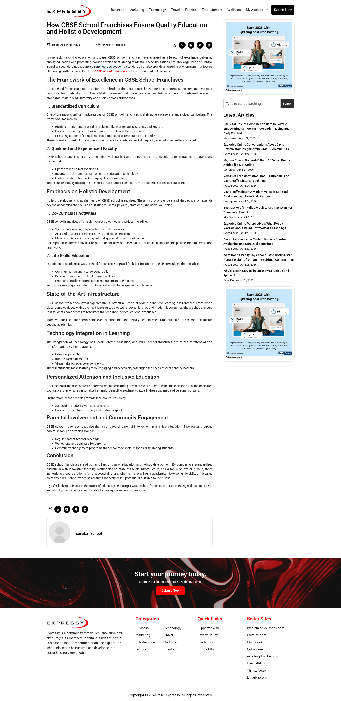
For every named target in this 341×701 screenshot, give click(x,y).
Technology (157, 10)
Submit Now (283, 10)
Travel (175, 10)
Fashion (191, 10)
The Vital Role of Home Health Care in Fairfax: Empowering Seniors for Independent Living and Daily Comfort (256, 128)
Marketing (136, 10)
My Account (257, 10)
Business (117, 10)
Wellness (234, 10)
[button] (182, 45)
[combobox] (252, 103)
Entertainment (212, 10)
